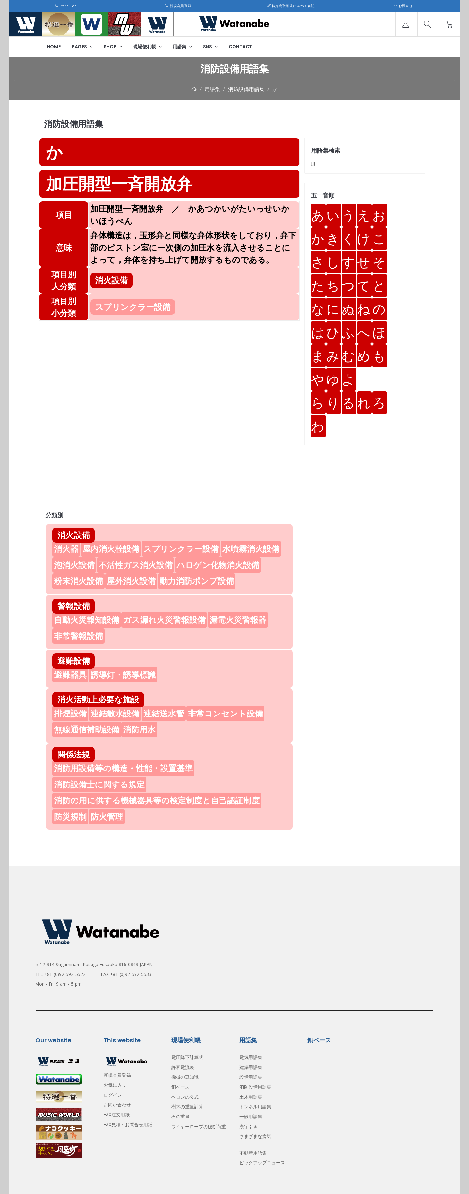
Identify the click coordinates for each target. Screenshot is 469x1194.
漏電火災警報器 (237, 619)
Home (54, 46)
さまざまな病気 (255, 1136)
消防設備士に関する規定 (99, 784)
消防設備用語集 (246, 89)
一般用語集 (250, 1116)
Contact (240, 46)
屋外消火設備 (131, 580)
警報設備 (73, 605)
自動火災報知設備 (86, 619)
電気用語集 (250, 1057)
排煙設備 (70, 713)
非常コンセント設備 (225, 713)
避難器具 (70, 674)
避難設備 (73, 660)
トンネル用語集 (255, 1107)
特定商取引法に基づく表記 (291, 5)
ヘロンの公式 (185, 1097)
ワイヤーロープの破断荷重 (198, 1126)
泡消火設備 (74, 564)
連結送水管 (163, 713)
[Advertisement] (169, 366)
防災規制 (70, 816)
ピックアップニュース (262, 1162)
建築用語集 (250, 1067)
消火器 (66, 548)
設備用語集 (250, 1077)
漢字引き (248, 1126)
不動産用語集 (253, 1153)
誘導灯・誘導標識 (123, 674)
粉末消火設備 (78, 580)
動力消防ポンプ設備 (197, 580)
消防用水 (139, 729)
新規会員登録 (178, 5)
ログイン (113, 1095)
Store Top (66, 5)
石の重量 (180, 1116)
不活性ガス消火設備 (136, 564)
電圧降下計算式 (187, 1057)
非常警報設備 (78, 635)
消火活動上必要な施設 (98, 699)
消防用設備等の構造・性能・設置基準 (123, 767)
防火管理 (107, 816)
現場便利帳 (147, 46)
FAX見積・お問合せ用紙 (128, 1124)
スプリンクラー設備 (181, 548)
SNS (210, 46)
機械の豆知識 (185, 1077)
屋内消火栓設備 (110, 548)
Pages (82, 46)
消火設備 (73, 534)
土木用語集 (250, 1097)
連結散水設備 (115, 713)
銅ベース (180, 1087)
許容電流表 (182, 1067)
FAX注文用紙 (117, 1114)
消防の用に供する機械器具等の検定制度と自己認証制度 (157, 800)
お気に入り (115, 1085)
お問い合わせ (117, 1105)
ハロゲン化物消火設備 (218, 564)
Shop (113, 46)
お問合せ (403, 5)
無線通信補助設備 (86, 729)
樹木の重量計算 (187, 1107)
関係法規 (73, 754)
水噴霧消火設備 (250, 548)
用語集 (182, 46)
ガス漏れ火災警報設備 (164, 619)
